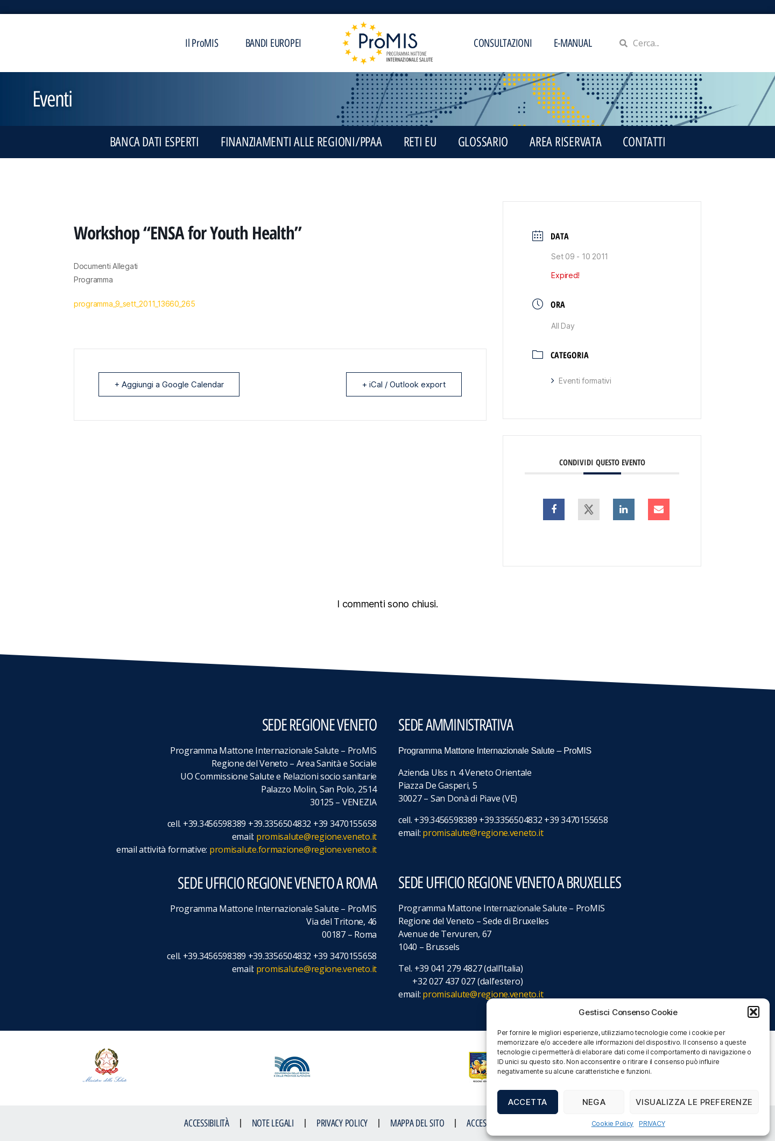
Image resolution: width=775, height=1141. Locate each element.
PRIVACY (652, 1123)
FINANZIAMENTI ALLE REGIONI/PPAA (301, 142)
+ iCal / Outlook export (404, 384)
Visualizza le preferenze (694, 1102)
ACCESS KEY (485, 1123)
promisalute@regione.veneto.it (316, 836)
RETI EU (420, 142)
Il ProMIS (204, 43)
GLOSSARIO (483, 142)
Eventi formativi (581, 380)
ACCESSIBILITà (206, 1123)
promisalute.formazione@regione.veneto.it (293, 849)
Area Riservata (565, 142)
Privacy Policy (342, 1123)
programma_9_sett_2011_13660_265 (134, 303)
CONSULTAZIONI (503, 43)
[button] (753, 1012)
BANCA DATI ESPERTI (154, 142)
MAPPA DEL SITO (417, 1123)
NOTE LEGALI (273, 1123)
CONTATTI (644, 142)
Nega (594, 1102)
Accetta (527, 1102)
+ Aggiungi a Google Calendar (169, 384)
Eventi (52, 99)
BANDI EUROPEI (273, 43)
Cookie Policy (612, 1123)
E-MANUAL (573, 43)
